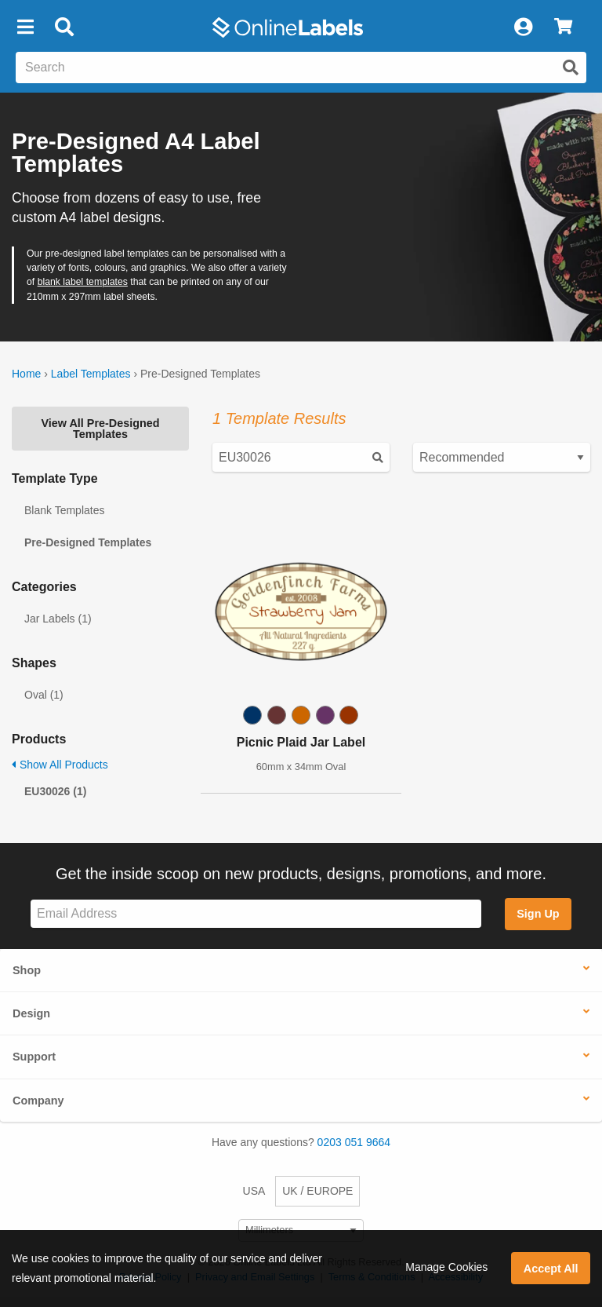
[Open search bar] (64, 27)
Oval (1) (43, 694)
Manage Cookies (446, 1267)
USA (254, 1191)
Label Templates (91, 373)
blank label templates (83, 281)
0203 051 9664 (353, 1142)
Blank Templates (64, 510)
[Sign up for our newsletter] (256, 914)
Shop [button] (27, 970)
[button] (25, 27)
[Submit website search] (571, 67)
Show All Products (60, 764)
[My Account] (522, 27)
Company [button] (38, 1100)
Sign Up (538, 913)
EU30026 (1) (55, 791)
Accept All (551, 1268)
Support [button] (34, 1056)
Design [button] (31, 1013)
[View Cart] (563, 27)
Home (26, 373)
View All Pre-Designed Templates (100, 428)
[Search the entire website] (301, 67)
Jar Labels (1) (58, 618)
